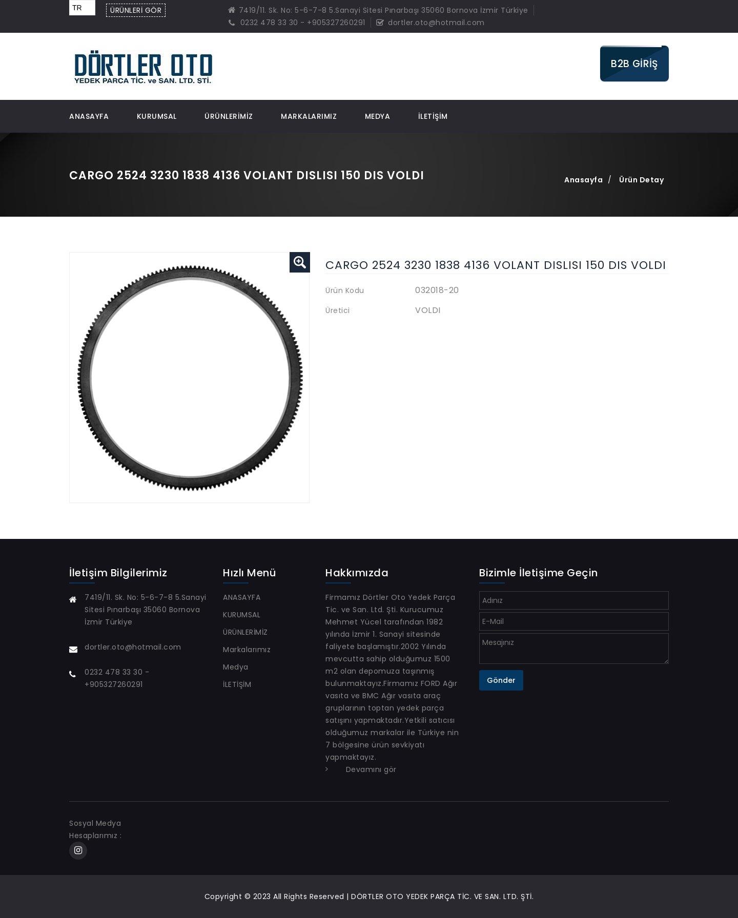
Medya (378, 116)
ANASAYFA (89, 116)
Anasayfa (583, 180)
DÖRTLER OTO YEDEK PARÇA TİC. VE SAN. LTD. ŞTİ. (442, 896)
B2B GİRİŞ (634, 63)
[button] (300, 262)
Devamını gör (371, 769)
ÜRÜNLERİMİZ (228, 116)
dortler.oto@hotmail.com (430, 22)
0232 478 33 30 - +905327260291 (296, 22)
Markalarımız (309, 116)
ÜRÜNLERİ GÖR (135, 10)
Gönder (501, 680)
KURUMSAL (157, 116)
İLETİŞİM (433, 116)
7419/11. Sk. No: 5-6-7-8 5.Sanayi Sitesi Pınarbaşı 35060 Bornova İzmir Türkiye (378, 10)
